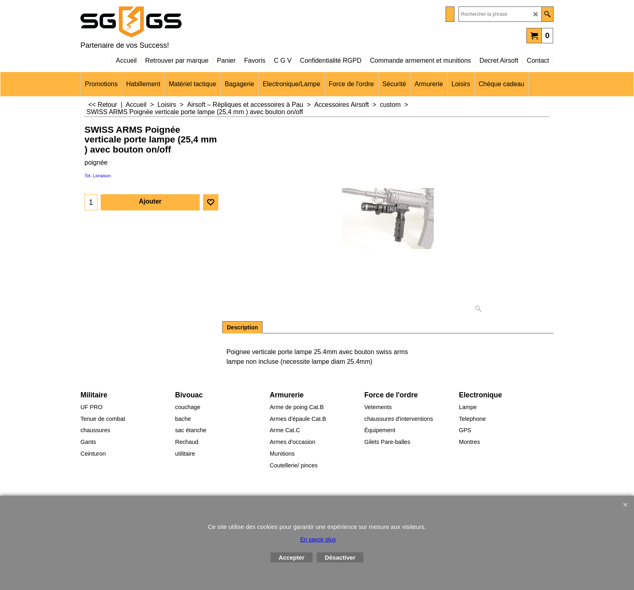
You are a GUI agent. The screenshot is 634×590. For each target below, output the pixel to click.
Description (242, 327)
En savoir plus (318, 539)
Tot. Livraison (98, 175)
